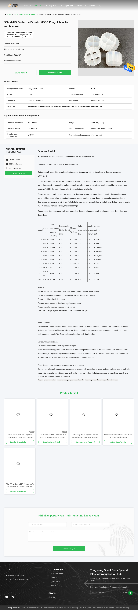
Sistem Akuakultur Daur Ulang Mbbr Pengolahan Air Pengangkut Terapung (20, 436)
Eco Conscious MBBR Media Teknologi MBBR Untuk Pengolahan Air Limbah (53, 436)
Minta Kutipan (55, 73)
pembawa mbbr (50, 380)
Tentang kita (50, 5)
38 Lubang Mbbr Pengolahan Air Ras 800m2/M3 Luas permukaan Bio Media (85, 436)
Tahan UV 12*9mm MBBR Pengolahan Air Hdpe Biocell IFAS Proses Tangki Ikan (20, 485)
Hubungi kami (66, 5)
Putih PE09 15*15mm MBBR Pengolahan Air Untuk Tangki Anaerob (118, 436)
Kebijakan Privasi (14, 608)
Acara (79, 5)
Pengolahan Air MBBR (27, 14)
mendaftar (127, 592)
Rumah (27, 5)
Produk (38, 5)
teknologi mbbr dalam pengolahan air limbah (101, 380)
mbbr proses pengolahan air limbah (70, 380)
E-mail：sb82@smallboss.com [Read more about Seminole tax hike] (17, 580)
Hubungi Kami (20, 73)
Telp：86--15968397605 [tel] (15, 576)
